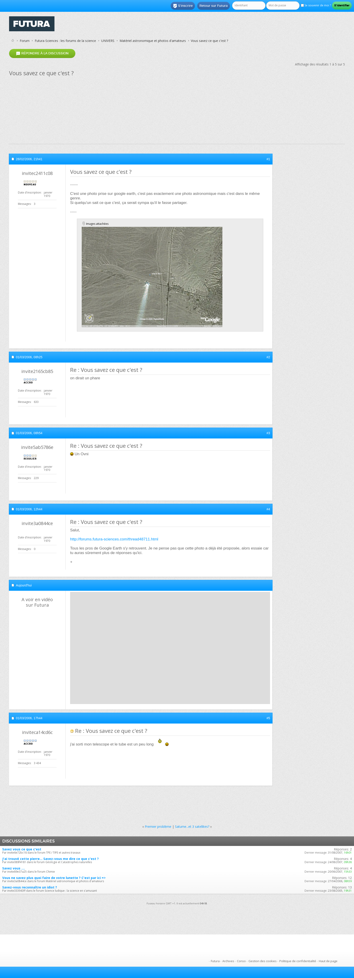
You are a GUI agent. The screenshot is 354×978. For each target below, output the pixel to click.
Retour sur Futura (213, 6)
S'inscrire (183, 6)
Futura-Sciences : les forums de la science (65, 41)
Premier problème (158, 826)
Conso (241, 961)
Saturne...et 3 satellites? (192, 826)
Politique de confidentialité (297, 961)
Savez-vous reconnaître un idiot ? (29, 887)
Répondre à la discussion (42, 53)
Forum (25, 41)
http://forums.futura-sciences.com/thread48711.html (114, 539)
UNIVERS (107, 41)
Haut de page (328, 961)
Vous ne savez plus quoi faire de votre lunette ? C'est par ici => (54, 878)
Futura (215, 961)
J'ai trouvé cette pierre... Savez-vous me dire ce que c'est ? (50, 859)
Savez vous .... (13, 868)
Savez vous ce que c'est (21, 849)
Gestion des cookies (262, 961)
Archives (228, 961)
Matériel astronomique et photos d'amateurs (153, 41)
